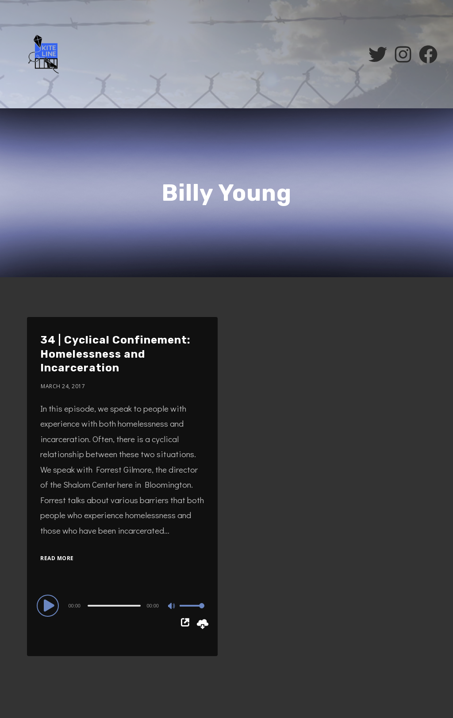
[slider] (114, 606)
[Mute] (172, 606)
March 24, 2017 (63, 386)
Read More (57, 558)
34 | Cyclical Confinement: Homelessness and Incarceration (115, 354)
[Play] (49, 605)
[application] (122, 605)
